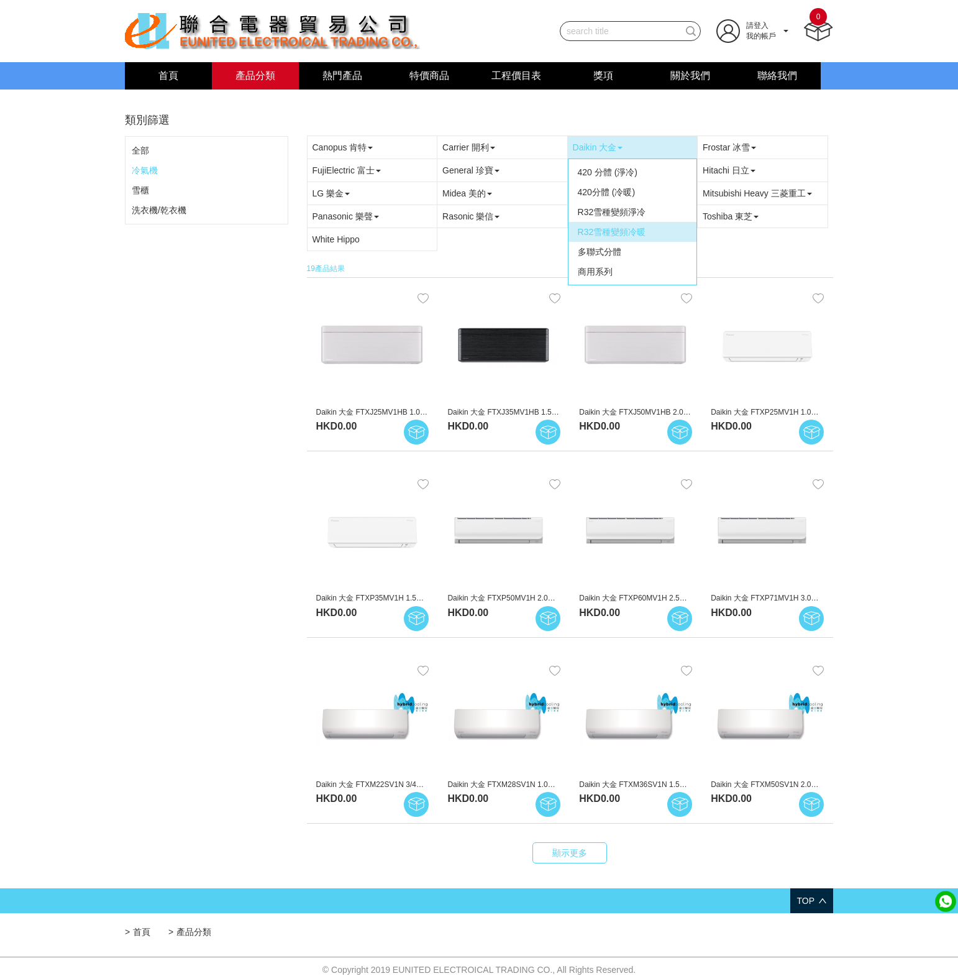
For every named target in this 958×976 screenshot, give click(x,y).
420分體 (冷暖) (607, 192)
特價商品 (429, 75)
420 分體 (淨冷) (607, 172)
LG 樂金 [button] (331, 193)
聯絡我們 (777, 75)
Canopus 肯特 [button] (342, 147)
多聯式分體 (599, 252)
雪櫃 (140, 190)
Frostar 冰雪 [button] (729, 147)
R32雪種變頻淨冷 (612, 212)
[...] (621, 31)
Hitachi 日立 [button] (729, 170)
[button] (752, 30)
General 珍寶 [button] (471, 170)
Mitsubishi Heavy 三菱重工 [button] (757, 193)
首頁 (168, 75)
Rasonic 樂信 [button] (471, 216)
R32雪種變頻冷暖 (612, 232)
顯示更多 (569, 853)
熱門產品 (342, 75)
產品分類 (255, 75)
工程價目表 (516, 75)
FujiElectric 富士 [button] (346, 170)
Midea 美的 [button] (467, 193)
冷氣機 (145, 170)
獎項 (603, 75)
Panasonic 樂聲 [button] (345, 216)
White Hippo (336, 239)
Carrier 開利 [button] (468, 147)
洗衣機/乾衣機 (159, 210)
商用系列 (595, 272)
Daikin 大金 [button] (598, 147)
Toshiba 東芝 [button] (731, 216)
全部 (140, 150)
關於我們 (690, 75)
